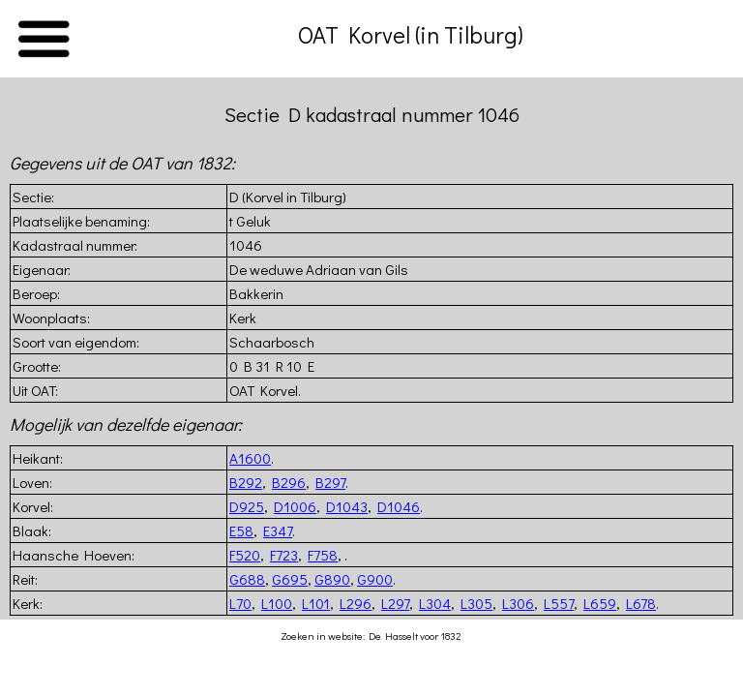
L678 (641, 603)
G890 (332, 579)
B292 (245, 482)
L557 (559, 603)
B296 (289, 482)
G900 (375, 579)
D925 (246, 506)
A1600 (250, 458)
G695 (290, 579)
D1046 (398, 506)
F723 (284, 554)
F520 (244, 554)
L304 (435, 603)
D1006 (295, 506)
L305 (476, 603)
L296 (356, 603)
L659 (599, 603)
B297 (330, 482)
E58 (241, 530)
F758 (323, 554)
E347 (277, 530)
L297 (395, 603)
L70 (240, 603)
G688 (247, 579)
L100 (276, 603)
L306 (518, 603)
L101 (316, 603)
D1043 (347, 506)
